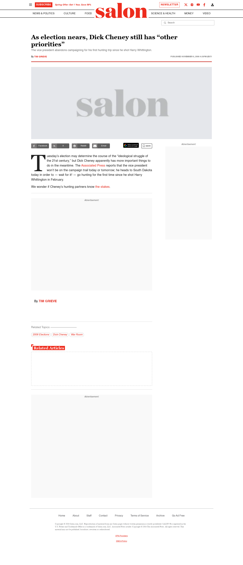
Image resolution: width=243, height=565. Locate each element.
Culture (70, 13)
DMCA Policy (121, 541)
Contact (103, 516)
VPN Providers (121, 536)
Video (206, 13)
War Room (76, 335)
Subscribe (43, 5)
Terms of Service (139, 516)
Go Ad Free (178, 516)
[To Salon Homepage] (121, 10)
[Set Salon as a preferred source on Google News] (131, 145)
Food (88, 13)
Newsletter (169, 5)
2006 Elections (41, 335)
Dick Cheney (60, 335)
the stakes (102, 187)
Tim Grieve (40, 57)
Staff (88, 516)
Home (61, 516)
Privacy (119, 516)
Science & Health (163, 13)
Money (189, 13)
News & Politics (44, 13)
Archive (160, 516)
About (76, 516)
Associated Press (94, 165)
